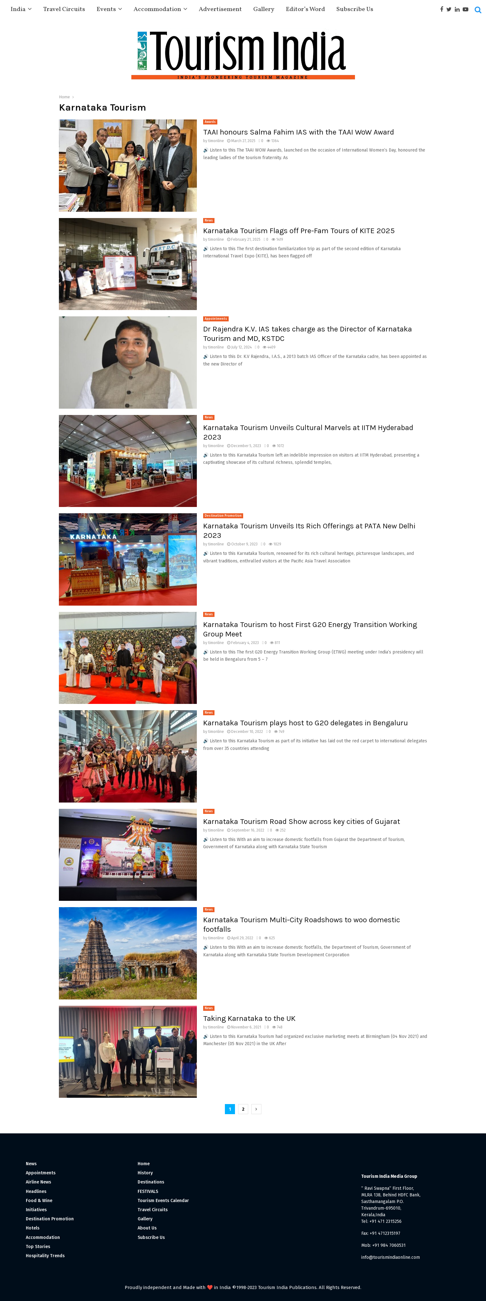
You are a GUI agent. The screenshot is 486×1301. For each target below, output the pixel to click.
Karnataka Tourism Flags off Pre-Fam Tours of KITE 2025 (299, 230)
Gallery (263, 9)
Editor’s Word (305, 9)
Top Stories (38, 1246)
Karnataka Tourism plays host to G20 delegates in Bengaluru (305, 722)
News (209, 220)
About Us (147, 1228)
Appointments (216, 319)
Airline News (38, 1182)
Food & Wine (39, 1200)
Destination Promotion (223, 516)
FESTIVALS (148, 1191)
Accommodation (157, 9)
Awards (210, 122)
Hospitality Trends (45, 1255)
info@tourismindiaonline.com (390, 1257)
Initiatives (36, 1209)
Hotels (32, 1228)
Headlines (36, 1191)
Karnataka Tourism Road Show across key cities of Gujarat (301, 821)
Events (106, 9)
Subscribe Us (354, 9)
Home (144, 1163)
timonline (216, 141)
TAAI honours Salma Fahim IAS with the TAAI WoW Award (298, 132)
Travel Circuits (64, 9)
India (18, 9)
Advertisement (220, 9)
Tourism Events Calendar (163, 1200)
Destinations (151, 1182)
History (145, 1173)
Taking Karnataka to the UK (249, 1018)
